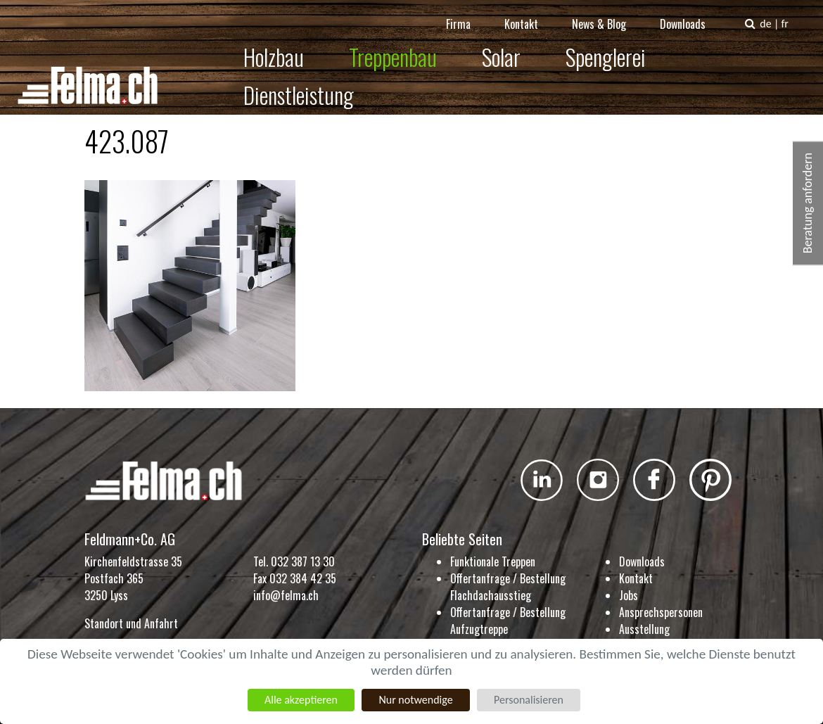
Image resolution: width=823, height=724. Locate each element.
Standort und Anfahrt (131, 623)
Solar (500, 46)
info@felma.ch (286, 595)
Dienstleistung (745, 46)
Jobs (628, 595)
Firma (468, 14)
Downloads (692, 14)
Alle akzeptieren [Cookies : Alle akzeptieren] (301, 699)
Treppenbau (392, 46)
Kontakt (531, 14)
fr (794, 13)
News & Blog (609, 14)
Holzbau (273, 46)
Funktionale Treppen (492, 561)
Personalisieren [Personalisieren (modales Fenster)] (528, 699)
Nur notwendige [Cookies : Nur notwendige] (415, 699)
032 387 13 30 (303, 561)
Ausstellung (644, 629)
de (775, 13)
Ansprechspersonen (661, 612)
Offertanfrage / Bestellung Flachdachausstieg (508, 587)
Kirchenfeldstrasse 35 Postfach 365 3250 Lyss (133, 578)
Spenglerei (605, 46)
